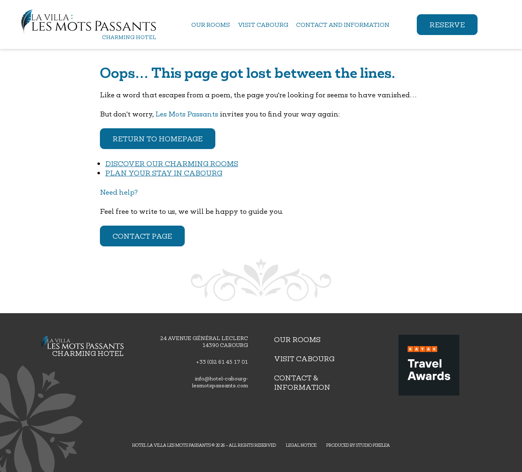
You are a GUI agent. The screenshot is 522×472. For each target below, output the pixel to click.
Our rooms (297, 339)
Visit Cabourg (304, 358)
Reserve (447, 24)
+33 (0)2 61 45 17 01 (222, 361)
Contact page (142, 236)
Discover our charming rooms (171, 163)
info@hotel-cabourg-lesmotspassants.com (220, 382)
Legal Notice (301, 445)
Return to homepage (158, 138)
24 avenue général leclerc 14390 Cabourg (204, 342)
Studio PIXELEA (373, 445)
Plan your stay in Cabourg (163, 173)
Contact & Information (302, 382)
